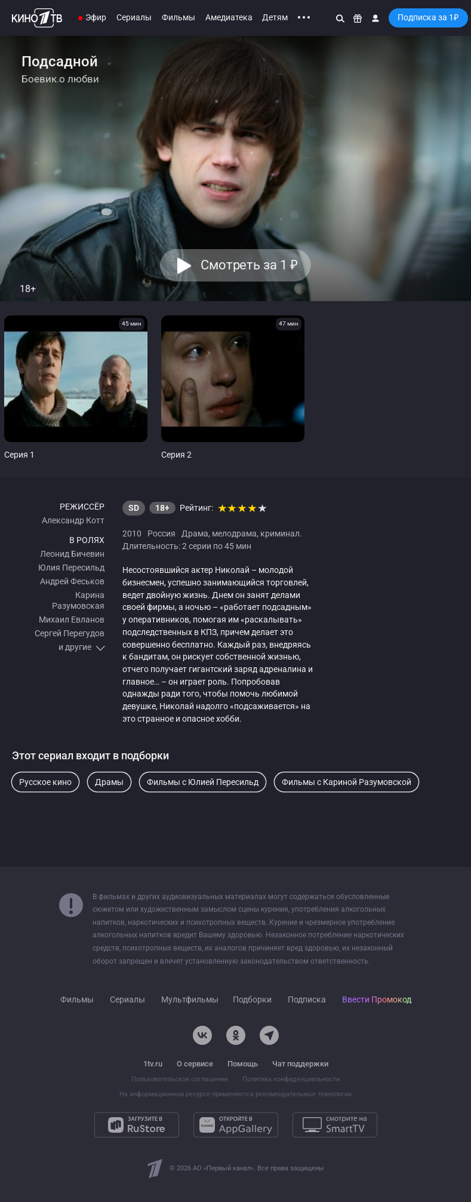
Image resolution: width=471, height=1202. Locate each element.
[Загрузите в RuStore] (136, 1124)
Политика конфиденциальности (291, 1079)
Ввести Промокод (376, 1000)
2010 (131, 533)
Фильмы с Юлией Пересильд (202, 782)
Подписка (307, 1000)
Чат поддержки (300, 1063)
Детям (275, 17)
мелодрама (234, 533)
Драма (194, 533)
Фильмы (178, 17)
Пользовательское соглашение (179, 1079)
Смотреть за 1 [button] (249, 264)
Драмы (109, 782)
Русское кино (45, 782)
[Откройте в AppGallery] (235, 1124)
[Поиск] (340, 18)
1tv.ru (152, 1063)
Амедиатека (229, 17)
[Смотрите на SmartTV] (335, 1124)
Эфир (95, 17)
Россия (161, 533)
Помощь (242, 1063)
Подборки (252, 1000)
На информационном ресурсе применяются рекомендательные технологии (235, 1094)
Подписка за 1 (428, 17)
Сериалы (134, 17)
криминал (280, 533)
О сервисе (195, 1063)
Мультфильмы (189, 1000)
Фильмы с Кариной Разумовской (346, 782)
